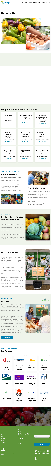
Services (30, 2)
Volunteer (48, 2)
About (22, 2)
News (39, 2)
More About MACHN (7, 337)
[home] (6, 2)
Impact (26, 2)
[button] (30, 2)
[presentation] (41, 440)
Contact (43, 2)
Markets (35, 2)
